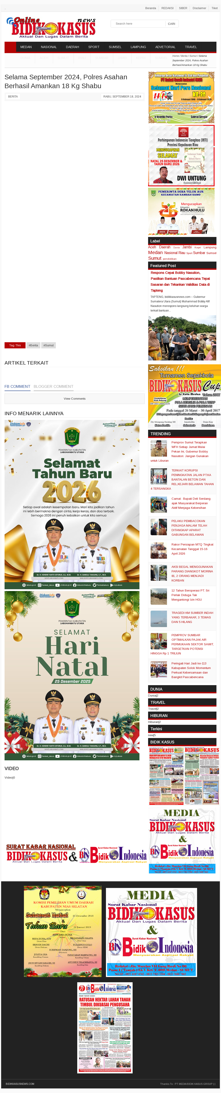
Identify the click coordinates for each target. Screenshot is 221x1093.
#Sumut (49, 345)
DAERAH (72, 47)
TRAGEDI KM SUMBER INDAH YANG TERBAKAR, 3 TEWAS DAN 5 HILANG (192, 617)
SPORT (94, 47)
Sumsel (161, 58)
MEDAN (26, 47)
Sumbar (101, 58)
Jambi (122, 58)
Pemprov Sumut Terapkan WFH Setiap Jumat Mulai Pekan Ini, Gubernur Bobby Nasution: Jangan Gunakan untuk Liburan (179, 451)
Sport (189, 253)
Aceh (44, 58)
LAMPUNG (138, 47)
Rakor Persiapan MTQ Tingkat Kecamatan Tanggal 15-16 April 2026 (192, 549)
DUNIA (25, 58)
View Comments (75, 398)
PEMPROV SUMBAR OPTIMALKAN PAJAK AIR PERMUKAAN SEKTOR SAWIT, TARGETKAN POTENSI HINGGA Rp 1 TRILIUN (182, 644)
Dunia (176, 247)
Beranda (150, 8)
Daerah (164, 247)
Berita (13, 96)
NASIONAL (49, 47)
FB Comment (18, 386)
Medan (155, 252)
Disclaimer (199, 8)
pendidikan (170, 258)
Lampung (210, 247)
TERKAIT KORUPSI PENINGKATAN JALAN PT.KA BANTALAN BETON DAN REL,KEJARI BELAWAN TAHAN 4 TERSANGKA (182, 479)
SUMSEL (115, 47)
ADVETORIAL (165, 47)
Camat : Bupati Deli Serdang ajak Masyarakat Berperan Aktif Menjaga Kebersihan (191, 503)
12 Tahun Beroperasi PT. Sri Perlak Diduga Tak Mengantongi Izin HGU (190, 595)
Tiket (215, 8)
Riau (82, 58)
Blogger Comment (54, 386)
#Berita (33, 345)
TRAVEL (191, 47)
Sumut (63, 58)
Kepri (141, 58)
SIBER (183, 8)
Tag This (15, 345)
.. (5, 8)
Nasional (170, 253)
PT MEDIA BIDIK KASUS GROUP (194, 1084)
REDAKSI (168, 8)
